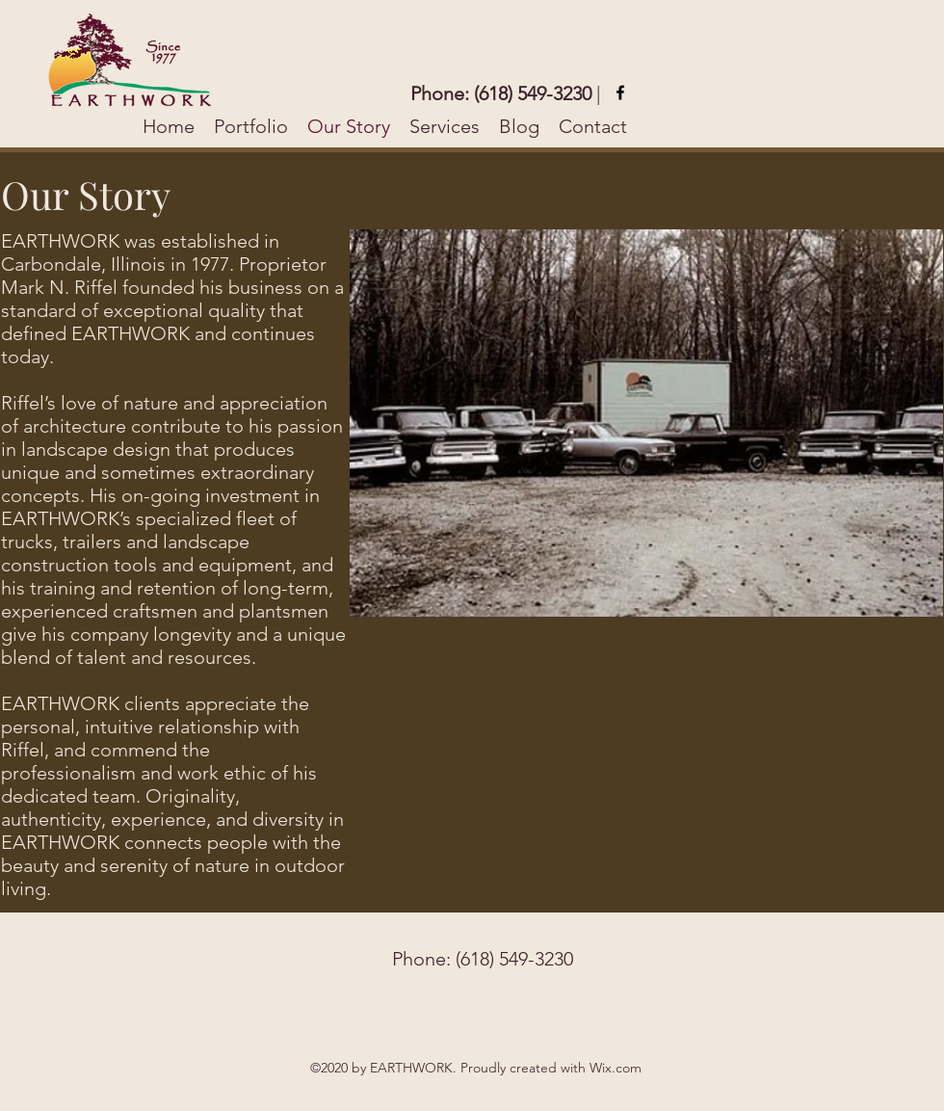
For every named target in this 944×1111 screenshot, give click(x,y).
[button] (646, 423)
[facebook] (620, 92)
